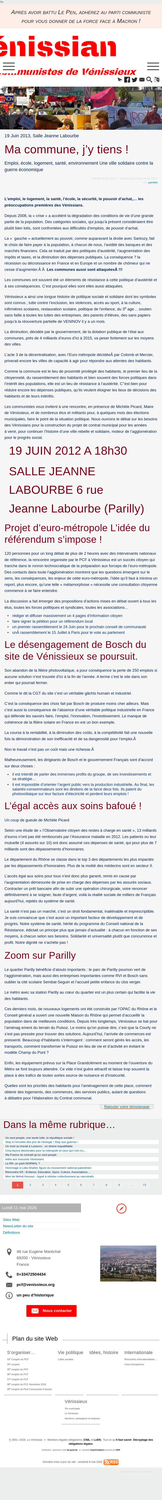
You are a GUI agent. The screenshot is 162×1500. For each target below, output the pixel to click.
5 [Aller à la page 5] (68, 1192)
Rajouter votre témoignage (127, 1108)
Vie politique (73, 1360)
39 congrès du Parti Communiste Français (31, 1401)
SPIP (118, 1465)
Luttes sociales (69, 1368)
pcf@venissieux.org (36, 1292)
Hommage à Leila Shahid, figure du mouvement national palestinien (55, 1174)
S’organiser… (19, 1360)
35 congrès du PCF (17, 1379)
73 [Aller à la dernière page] (144, 1192)
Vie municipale (71, 1421)
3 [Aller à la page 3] (43, 1192)
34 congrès (12, 1373)
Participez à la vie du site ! (137, 1486)
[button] (114, 80)
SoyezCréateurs (97, 1465)
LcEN (97, 1454)
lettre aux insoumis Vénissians (28, 1164)
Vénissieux (73, 1414)
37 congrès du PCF (17, 1390)
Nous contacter (51, 1319)
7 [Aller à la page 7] (94, 1192)
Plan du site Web (35, 1346)
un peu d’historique (35, 1303)
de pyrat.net (72, 1465)
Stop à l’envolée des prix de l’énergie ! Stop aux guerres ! (47, 1144)
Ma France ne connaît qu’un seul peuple (35, 1159)
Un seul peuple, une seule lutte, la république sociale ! (45, 1139)
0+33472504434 (31, 1282)
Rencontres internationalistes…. (140, 1368)
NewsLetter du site (20, 1233)
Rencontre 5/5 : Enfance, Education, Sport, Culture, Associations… (54, 1179)
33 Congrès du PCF (17, 1368)
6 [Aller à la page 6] (81, 1192)
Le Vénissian (70, 1427)
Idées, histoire (103, 1360)
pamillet (153, 183)
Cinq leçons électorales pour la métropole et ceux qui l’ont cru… (52, 1154)
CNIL (87, 1454)
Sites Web (12, 1227)
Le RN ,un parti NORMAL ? (26, 1169)
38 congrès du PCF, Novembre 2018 (27, 1396)
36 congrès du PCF (17, 1385)
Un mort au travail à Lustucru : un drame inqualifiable (44, 1149)
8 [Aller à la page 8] (106, 1192)
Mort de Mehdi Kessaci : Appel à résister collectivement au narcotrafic (56, 1184)
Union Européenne (132, 1373)
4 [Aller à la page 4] (56, 1192)
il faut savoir (124, 1454)
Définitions (13, 1240)
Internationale (135, 1360)
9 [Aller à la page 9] (119, 1192)
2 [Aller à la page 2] (30, 1192)
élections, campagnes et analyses (82, 1433)
